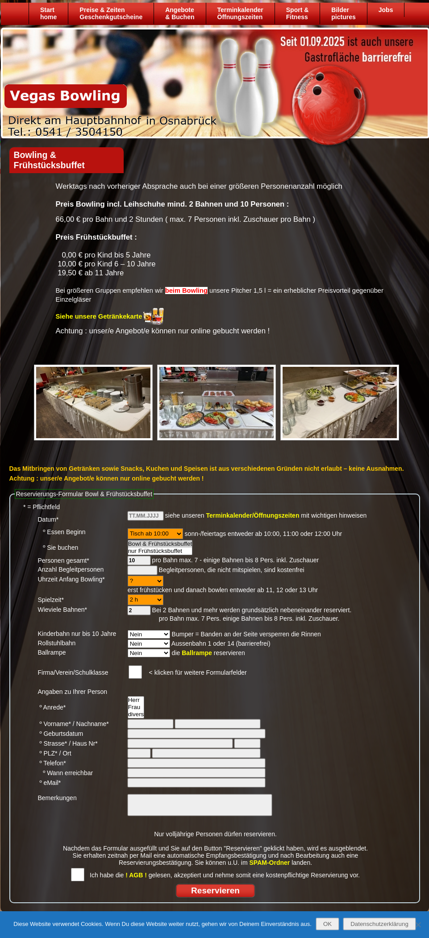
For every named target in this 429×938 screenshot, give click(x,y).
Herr (136, 700)
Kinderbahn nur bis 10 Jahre (77, 633)
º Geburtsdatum (60, 733)
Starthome (48, 13)
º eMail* (49, 782)
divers (136, 714)
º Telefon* (52, 763)
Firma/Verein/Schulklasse (73, 672)
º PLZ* (48, 753)
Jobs (385, 9)
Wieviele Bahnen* (62, 609)
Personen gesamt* (63, 560)
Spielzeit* (51, 599)
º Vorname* (54, 723)
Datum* (48, 519)
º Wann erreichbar (65, 772)
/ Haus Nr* (83, 743)
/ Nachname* (91, 723)
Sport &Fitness (297, 13)
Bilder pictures (343, 13)
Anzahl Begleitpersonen (71, 569)
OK (327, 924)
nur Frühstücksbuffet (160, 551)
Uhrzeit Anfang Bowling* (71, 579)
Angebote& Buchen (179, 13)
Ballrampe (52, 652)
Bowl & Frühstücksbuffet (160, 544)
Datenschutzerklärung (379, 924)
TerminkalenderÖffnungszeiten (240, 13)
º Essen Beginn (62, 531)
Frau (136, 707)
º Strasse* (52, 743)
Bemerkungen (57, 797)
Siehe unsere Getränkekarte (99, 316)
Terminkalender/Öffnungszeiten (252, 515)
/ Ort (65, 753)
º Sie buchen (58, 547)
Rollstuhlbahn (57, 643)
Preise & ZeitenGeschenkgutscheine (110, 13)
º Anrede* (52, 707)
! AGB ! (136, 875)
